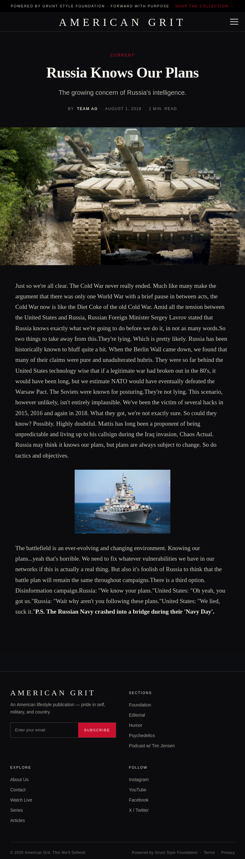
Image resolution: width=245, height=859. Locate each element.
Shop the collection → (204, 6)
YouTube (137, 789)
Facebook (138, 800)
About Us (19, 779)
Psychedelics (142, 735)
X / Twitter (139, 810)
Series (16, 810)
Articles (17, 820)
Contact (18, 789)
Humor (135, 725)
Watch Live (21, 800)
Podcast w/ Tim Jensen (152, 745)
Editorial (137, 715)
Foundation (140, 704)
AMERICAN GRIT (122, 22)
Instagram (139, 779)
